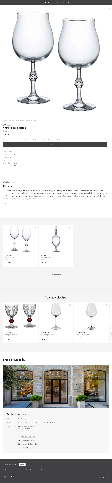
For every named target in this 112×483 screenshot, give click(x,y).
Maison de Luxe (16, 414)
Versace (28, 423)
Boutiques (6, 470)
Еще (5, 203)
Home (5, 120)
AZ (100, 477)
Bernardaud (22, 423)
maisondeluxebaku (25, 448)
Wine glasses (20, 120)
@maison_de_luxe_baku (27, 444)
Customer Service (41, 470)
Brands (14, 470)
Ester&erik (52, 423)
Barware (11, 120)
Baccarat (29, 120)
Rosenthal (34, 423)
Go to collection (56, 275)
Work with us (29, 470)
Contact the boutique (55, 145)
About (20, 470)
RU (108, 477)
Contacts (51, 470)
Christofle (46, 423)
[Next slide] (109, 321)
